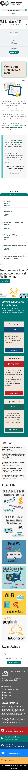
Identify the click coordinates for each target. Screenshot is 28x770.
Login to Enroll (14, 52)
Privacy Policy (6, 767)
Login (14, 13)
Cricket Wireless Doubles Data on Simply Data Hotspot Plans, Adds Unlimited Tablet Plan (14, 476)
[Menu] (25, 2)
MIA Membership (17, 142)
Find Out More (4, 281)
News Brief (11, 450)
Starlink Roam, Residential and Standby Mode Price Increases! (13, 463)
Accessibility (14, 768)
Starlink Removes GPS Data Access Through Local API (12, 448)
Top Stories (17, 465)
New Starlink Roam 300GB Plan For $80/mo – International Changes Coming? (12, 469)
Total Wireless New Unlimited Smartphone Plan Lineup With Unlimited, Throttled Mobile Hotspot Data (13, 455)
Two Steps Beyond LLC (11, 765)
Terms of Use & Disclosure (18, 767)
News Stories (11, 458)
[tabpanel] (14, 123)
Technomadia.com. (7, 682)
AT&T (10, 478)
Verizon (16, 458)
